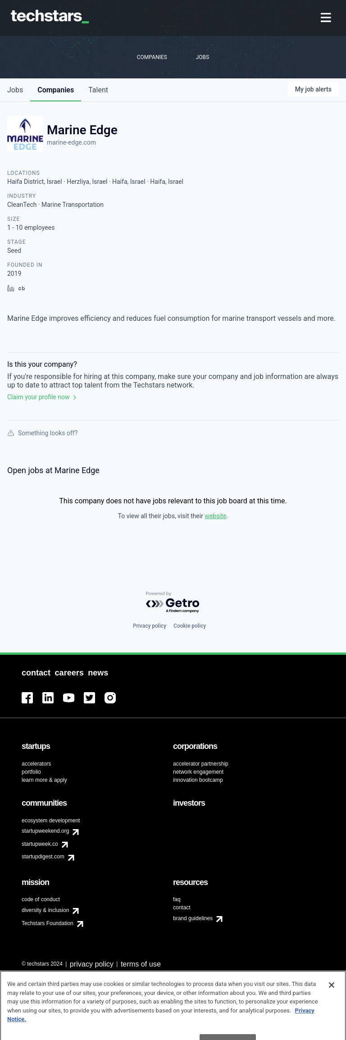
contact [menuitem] (182, 907)
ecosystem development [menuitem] (51, 820)
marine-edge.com (71, 142)
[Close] (331, 994)
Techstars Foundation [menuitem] (47, 923)
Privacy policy (149, 626)
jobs (15, 90)
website (215, 516)
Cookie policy (189, 626)
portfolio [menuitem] (31, 772)
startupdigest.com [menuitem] (43, 856)
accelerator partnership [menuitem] (200, 764)
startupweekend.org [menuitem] (45, 831)
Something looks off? (42, 433)
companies (55, 90)
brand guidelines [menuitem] (193, 918)
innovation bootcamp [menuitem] (198, 780)
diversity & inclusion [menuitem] (45, 910)
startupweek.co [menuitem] (40, 844)
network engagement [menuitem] (198, 772)
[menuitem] (327, 18)
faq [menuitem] (177, 899)
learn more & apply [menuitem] (44, 780)
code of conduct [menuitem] (41, 899)
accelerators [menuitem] (36, 764)
